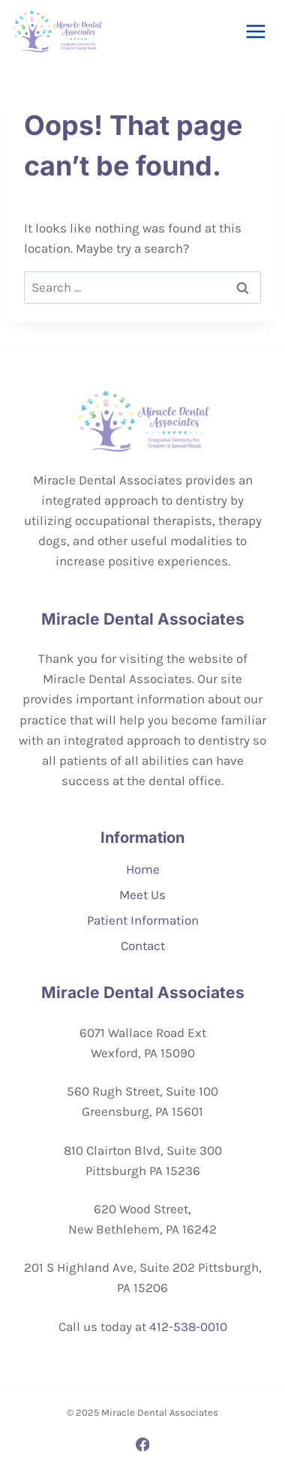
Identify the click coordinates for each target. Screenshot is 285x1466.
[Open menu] (255, 31)
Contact (143, 945)
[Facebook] (142, 1445)
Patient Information (143, 920)
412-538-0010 (188, 1326)
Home (143, 869)
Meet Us (142, 894)
